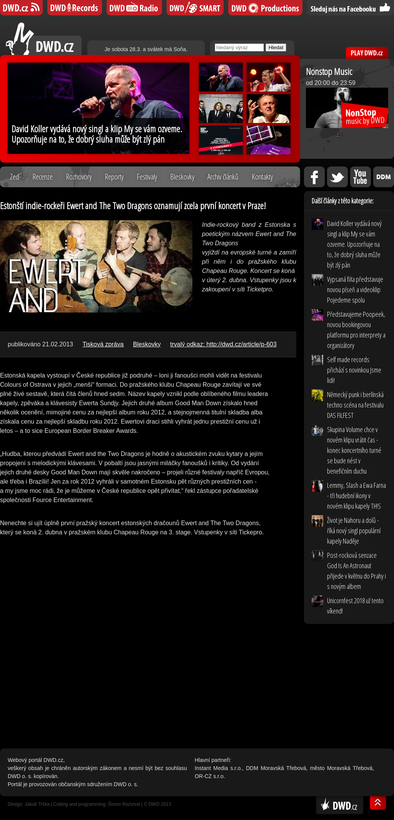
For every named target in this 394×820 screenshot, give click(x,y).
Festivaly (147, 176)
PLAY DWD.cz (367, 53)
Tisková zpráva (103, 344)
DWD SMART (195, 7)
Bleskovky (182, 176)
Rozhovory (79, 176)
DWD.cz (44, 38)
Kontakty (262, 176)
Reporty (114, 176)
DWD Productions (265, 7)
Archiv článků (223, 176)
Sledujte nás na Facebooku (350, 7)
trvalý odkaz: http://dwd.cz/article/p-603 (223, 344)
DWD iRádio (134, 7)
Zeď (14, 176)
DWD (21, 7)
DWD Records (74, 7)
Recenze (42, 176)
